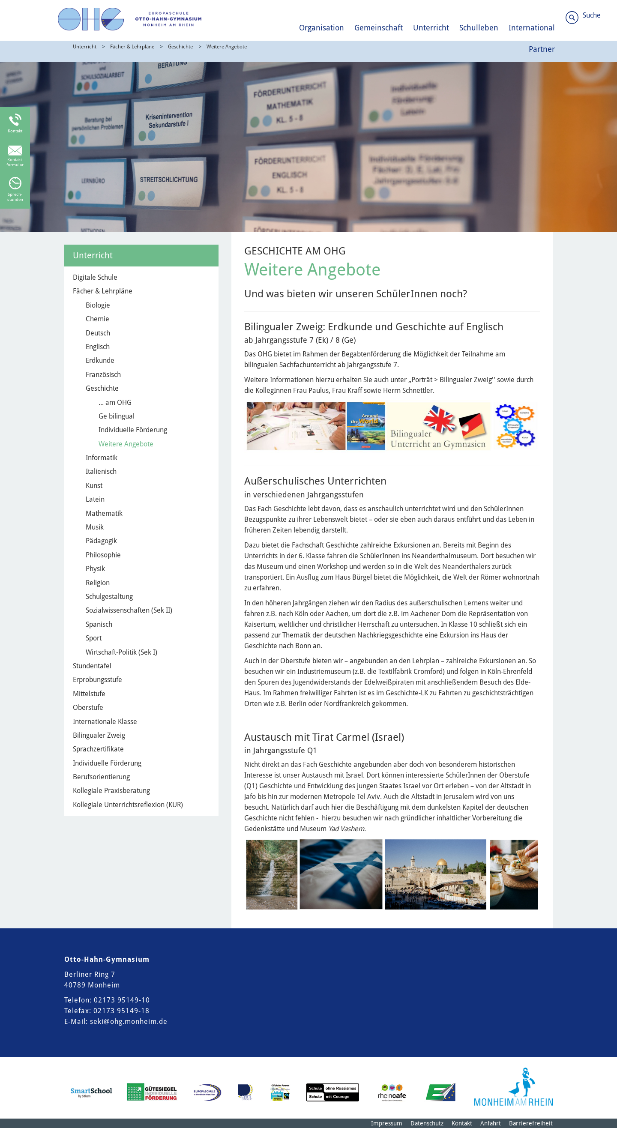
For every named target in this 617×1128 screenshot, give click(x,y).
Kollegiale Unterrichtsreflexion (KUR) (128, 805)
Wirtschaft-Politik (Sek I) (121, 652)
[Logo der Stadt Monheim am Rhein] (513, 1087)
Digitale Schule (95, 277)
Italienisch (101, 471)
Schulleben (478, 27)
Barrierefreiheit (531, 1123)
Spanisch (99, 624)
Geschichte (180, 47)
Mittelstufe (89, 694)
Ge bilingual (117, 416)
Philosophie (103, 555)
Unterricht (431, 27)
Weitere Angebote (227, 47)
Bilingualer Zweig (99, 735)
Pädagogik (101, 541)
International (532, 27)
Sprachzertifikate (98, 749)
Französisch (103, 375)
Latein (95, 499)
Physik (95, 569)
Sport (94, 638)
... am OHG (115, 402)
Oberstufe (88, 707)
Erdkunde (100, 360)
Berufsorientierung (101, 777)
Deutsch (98, 333)
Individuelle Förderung (133, 430)
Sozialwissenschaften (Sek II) (129, 610)
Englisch (98, 347)
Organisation (321, 27)
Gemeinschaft (378, 27)
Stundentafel (92, 666)
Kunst (94, 486)
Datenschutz (426, 1123)
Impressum (386, 1123)
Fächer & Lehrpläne (132, 47)
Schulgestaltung (109, 596)
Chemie (97, 319)
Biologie (98, 305)
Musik (95, 527)
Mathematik (104, 513)
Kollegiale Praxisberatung (111, 791)
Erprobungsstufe (97, 680)
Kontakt (462, 1123)
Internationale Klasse (105, 722)
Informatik (101, 458)
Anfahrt (490, 1123)
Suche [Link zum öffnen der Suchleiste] (592, 15)
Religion (98, 583)
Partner (542, 49)
